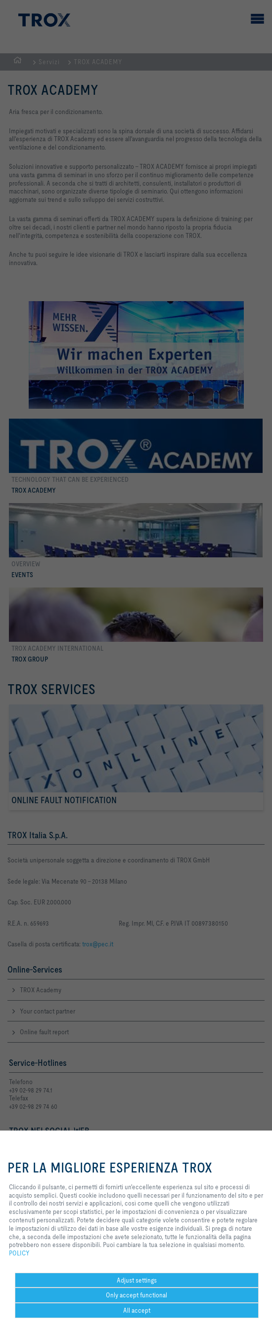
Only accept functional (136, 1295)
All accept (136, 1310)
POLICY (19, 1253)
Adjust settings (137, 1280)
